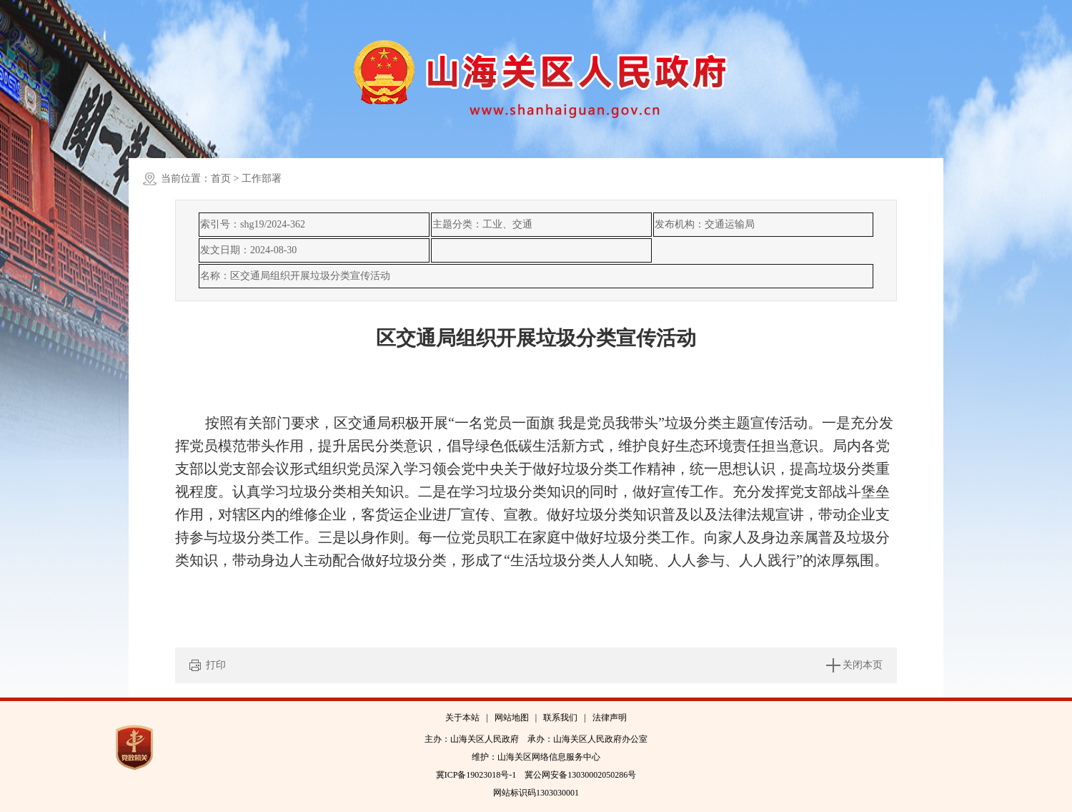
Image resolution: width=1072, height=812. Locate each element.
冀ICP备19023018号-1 (476, 775)
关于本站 (462, 718)
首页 (221, 178)
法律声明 (609, 718)
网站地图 (512, 718)
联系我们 (560, 718)
